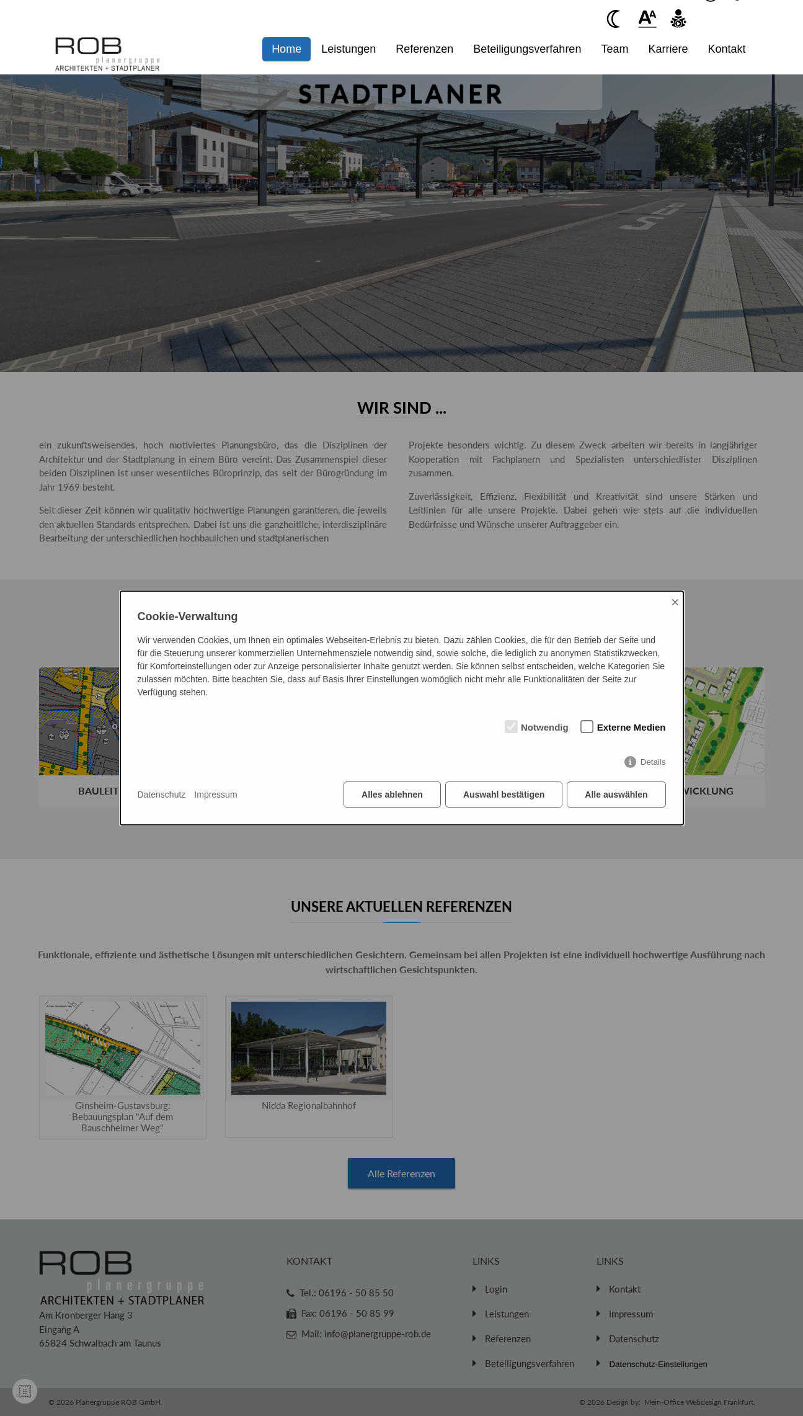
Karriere (668, 49)
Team (614, 49)
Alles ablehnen (392, 794)
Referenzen (424, 49)
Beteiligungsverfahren (527, 49)
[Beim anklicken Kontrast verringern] (616, 18)
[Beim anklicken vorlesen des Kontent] (678, 18)
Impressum (215, 794)
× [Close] (675, 602)
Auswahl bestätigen (503, 794)
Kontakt (726, 49)
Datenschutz (162, 794)
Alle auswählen (616, 794)
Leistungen (348, 49)
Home (286, 49)
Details (653, 762)
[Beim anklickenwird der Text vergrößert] (647, 18)
